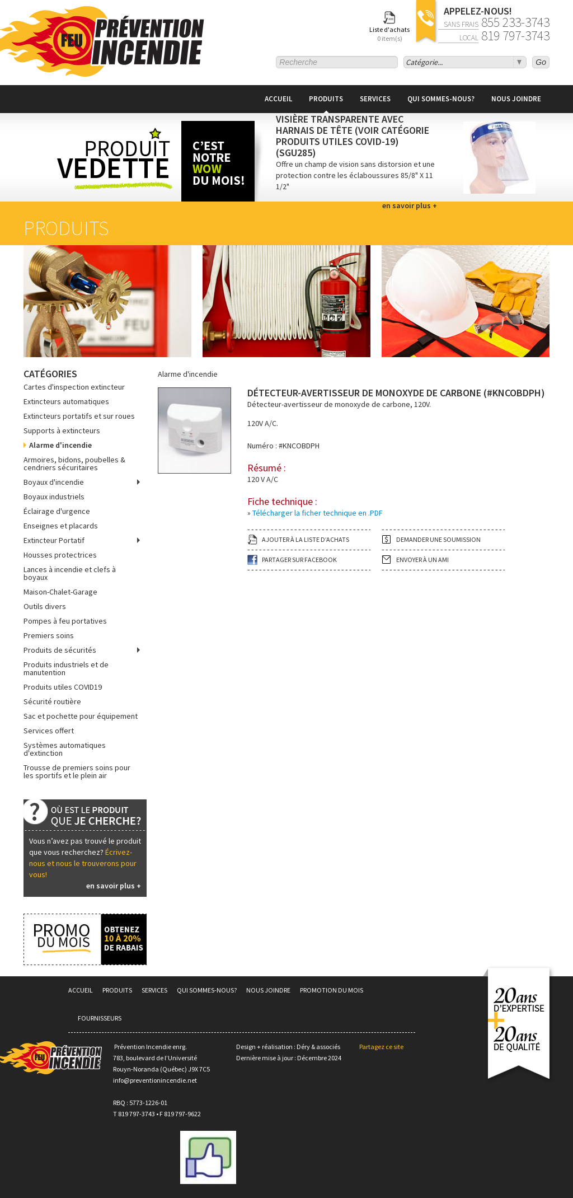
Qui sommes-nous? (441, 99)
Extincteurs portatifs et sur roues (79, 416)
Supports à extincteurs (62, 430)
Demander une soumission (438, 539)
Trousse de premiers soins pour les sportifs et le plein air (77, 771)
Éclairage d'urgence (57, 511)
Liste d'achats (389, 34)
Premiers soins (49, 635)
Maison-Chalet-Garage (60, 592)
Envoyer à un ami (422, 559)
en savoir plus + (113, 886)
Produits (326, 99)
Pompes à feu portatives (65, 621)
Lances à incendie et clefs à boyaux (70, 573)
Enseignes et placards (61, 526)
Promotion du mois (331, 990)
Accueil (278, 99)
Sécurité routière (52, 701)
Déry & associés (318, 1046)
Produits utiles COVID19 (63, 687)
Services (375, 99)
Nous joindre (516, 99)
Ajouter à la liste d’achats (305, 539)
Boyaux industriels (54, 497)
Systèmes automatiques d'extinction (65, 749)
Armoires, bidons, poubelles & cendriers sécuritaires (74, 463)
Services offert (49, 731)
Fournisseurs (99, 1018)
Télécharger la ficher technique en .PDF (317, 513)
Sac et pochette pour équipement (81, 716)
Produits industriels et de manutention (66, 668)
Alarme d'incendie (60, 445)
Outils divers (45, 606)
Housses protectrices (60, 555)
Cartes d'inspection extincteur (74, 387)
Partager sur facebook (299, 559)
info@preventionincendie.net (155, 1080)
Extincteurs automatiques (66, 401)
